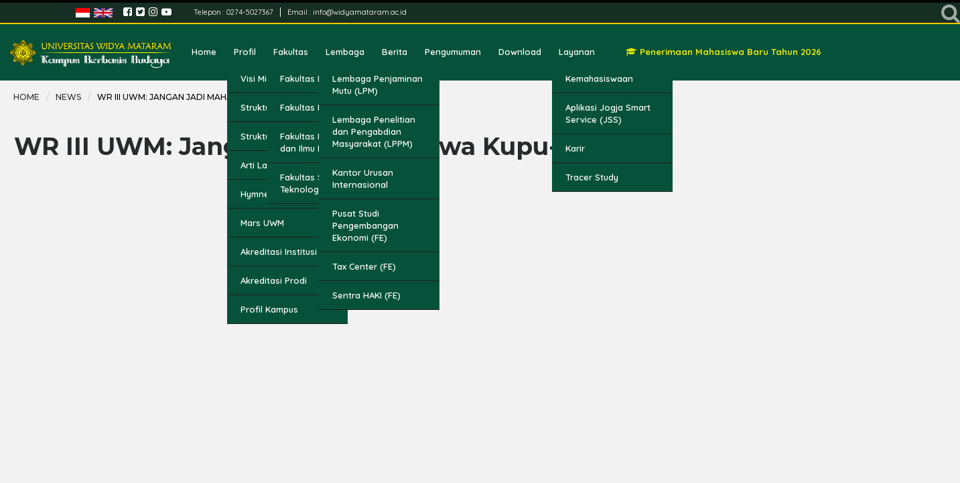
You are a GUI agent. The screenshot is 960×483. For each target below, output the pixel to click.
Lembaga (345, 51)
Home (204, 51)
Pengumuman (453, 51)
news (68, 97)
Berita (394, 51)
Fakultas (290, 51)
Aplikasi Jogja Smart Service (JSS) (607, 113)
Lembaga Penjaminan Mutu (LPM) (377, 84)
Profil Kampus (269, 309)
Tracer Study (591, 177)
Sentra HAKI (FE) (366, 295)
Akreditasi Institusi (279, 251)
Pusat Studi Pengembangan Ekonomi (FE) (365, 225)
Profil (245, 51)
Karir (575, 148)
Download (519, 51)
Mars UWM (262, 222)
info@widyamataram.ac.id (360, 12)
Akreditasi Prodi (274, 280)
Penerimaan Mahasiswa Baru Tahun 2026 (723, 51)
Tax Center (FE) (364, 266)
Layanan (577, 51)
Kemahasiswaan (599, 78)
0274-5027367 (250, 12)
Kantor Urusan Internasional (362, 178)
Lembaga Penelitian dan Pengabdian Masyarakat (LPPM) (373, 131)
